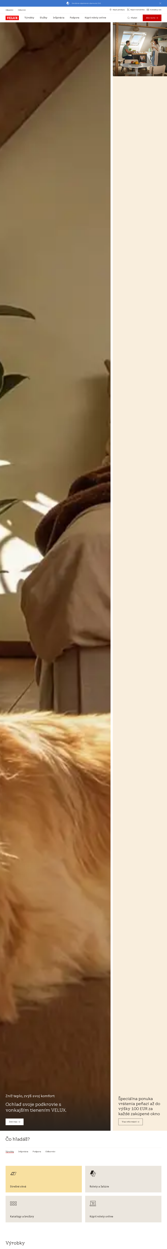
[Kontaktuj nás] (154, 10)
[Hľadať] (132, 18)
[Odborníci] (22, 10)
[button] (160, 3)
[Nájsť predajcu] (117, 10)
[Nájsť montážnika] (136, 10)
